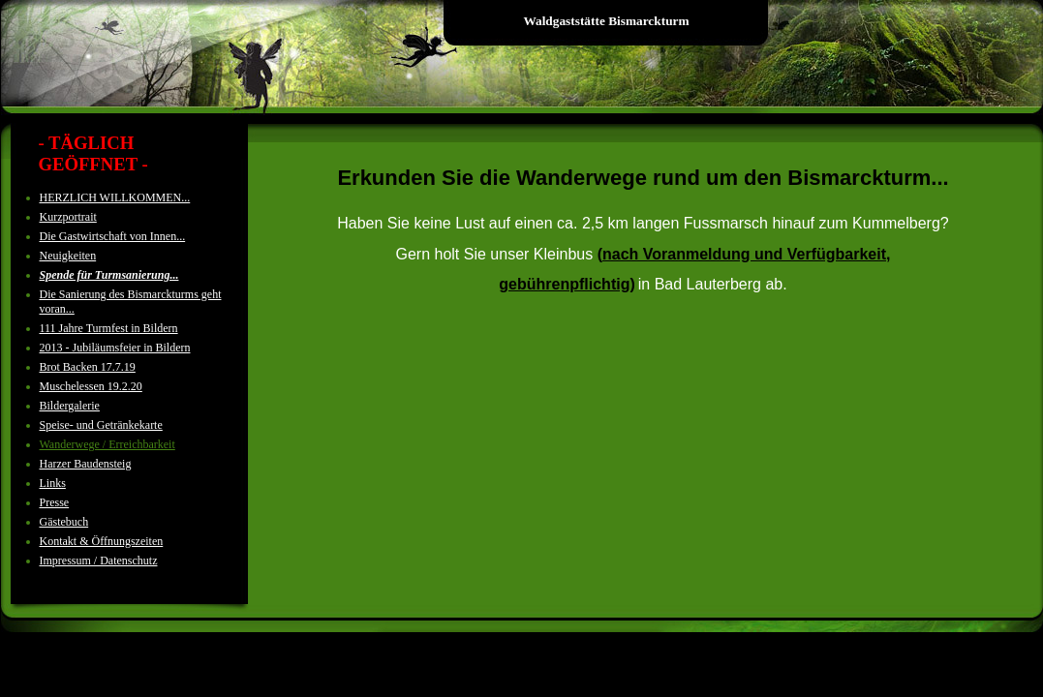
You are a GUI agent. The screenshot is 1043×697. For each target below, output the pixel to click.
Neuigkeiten (68, 255)
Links (53, 483)
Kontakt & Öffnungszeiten (102, 541)
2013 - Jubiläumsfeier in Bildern (115, 347)
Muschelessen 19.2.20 (91, 386)
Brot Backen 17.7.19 (88, 367)
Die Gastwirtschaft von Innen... (113, 236)
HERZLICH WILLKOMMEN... (115, 197)
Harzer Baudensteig (86, 463)
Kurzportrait (68, 217)
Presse (55, 502)
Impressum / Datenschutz (99, 560)
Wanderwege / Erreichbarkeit (107, 444)
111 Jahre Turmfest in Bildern (109, 328)
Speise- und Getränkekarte (101, 425)
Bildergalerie (70, 405)
